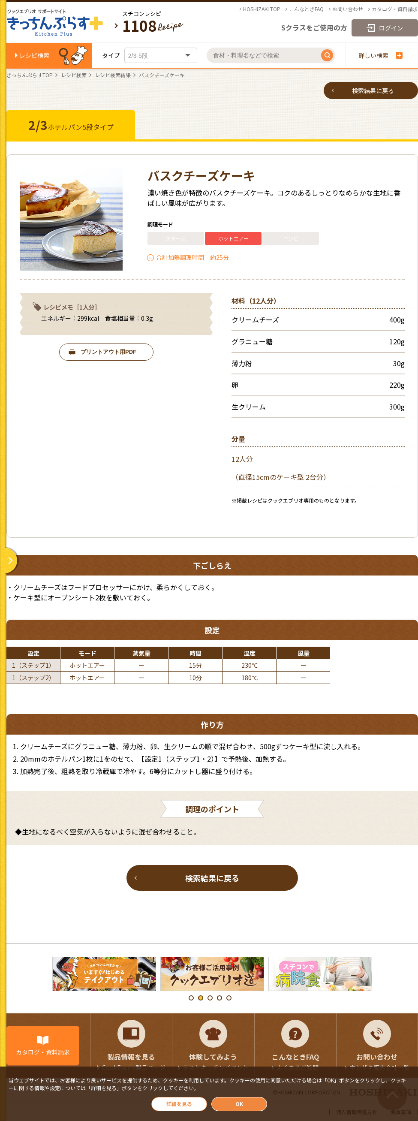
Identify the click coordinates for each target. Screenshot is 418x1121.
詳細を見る (179, 1103)
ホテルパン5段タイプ (71, 124)
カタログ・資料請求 (395, 9)
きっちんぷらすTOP (29, 75)
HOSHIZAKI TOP (261, 9)
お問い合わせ (347, 9)
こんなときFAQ (306, 9)
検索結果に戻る (373, 90)
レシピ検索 (34, 55)
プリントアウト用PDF (108, 352)
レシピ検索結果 (113, 75)
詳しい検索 (380, 55)
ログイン (391, 28)
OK (239, 1103)
